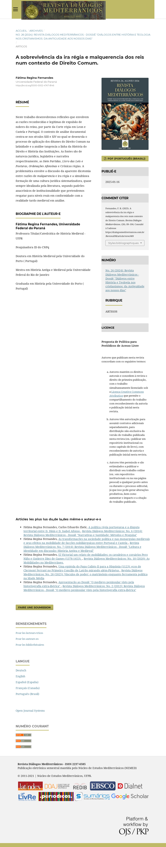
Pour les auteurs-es (27, 639)
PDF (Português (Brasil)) (126, 158)
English (20, 676)
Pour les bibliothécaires (30, 644)
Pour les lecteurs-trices (29, 633)
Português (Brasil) (27, 694)
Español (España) (27, 682)
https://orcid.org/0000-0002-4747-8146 (35, 85)
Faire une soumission (34, 607)
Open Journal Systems (30, 710)
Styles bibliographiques (123, 243)
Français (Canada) (28, 688)
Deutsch (21, 670)
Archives (36, 30)
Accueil (21, 30)
